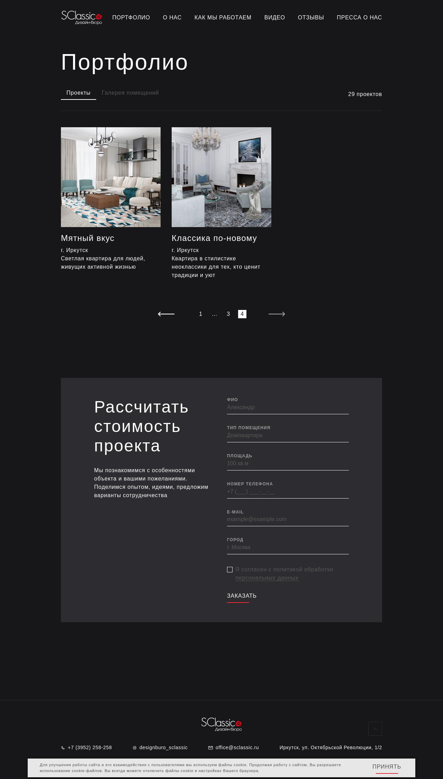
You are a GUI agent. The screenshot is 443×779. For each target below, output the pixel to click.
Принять (386, 767)
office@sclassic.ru (233, 747)
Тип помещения (249, 427)
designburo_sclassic (160, 747)
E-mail (235, 512)
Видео (274, 17)
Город (235, 539)
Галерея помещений (130, 93)
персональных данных (266, 578)
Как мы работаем (223, 17)
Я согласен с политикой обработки (284, 573)
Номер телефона (250, 484)
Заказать (242, 596)
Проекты (78, 93)
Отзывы (311, 17)
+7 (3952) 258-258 (86, 747)
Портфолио (131, 17)
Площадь (239, 455)
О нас (172, 17)
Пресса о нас (359, 17)
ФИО (232, 399)
